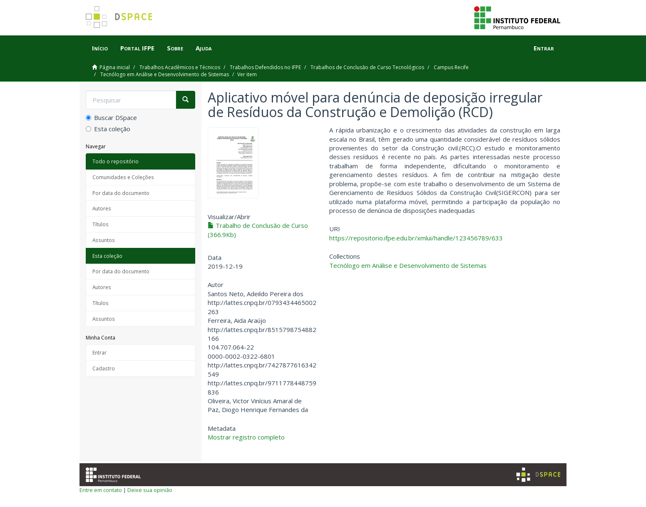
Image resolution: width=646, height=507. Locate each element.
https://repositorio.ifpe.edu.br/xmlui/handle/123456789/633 (416, 238)
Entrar (99, 352)
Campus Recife (451, 67)
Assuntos (103, 240)
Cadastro (103, 368)
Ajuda (204, 48)
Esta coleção (108, 129)
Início (100, 48)
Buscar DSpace (111, 117)
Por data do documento (120, 193)
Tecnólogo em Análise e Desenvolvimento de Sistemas (164, 74)
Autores (101, 208)
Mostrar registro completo (246, 437)
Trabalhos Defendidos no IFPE (265, 67)
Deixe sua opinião (149, 490)
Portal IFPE (137, 48)
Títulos (100, 224)
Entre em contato (101, 490)
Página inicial (114, 67)
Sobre (175, 48)
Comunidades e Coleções (123, 177)
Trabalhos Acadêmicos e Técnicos (179, 67)
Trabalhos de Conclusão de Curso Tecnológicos (367, 67)
